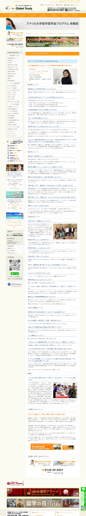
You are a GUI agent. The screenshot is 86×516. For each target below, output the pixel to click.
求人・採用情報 (11, 250)
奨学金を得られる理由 (12, 64)
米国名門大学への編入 (12, 129)
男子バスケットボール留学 (13, 101)
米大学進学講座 (11, 115)
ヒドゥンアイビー (12, 133)
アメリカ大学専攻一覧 (12, 111)
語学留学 (53, 15)
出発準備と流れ (11, 122)
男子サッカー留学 (12, 92)
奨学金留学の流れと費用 (13, 69)
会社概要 (68, 4)
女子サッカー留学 (12, 94)
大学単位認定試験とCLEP (13, 120)
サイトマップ (75, 4)
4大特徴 (9, 62)
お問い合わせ (75, 15)
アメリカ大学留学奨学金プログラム (50, 33)
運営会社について (11, 248)
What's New (60, 4)
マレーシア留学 (32, 15)
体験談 (9, 78)
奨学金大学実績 (11, 71)
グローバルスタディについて (48, 4)
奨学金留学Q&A (11, 80)
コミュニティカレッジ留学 (13, 126)
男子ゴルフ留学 (11, 96)
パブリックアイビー (12, 135)
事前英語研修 (11, 76)
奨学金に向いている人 (12, 67)
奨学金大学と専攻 (12, 73)
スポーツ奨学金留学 (12, 85)
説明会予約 (10, 60)
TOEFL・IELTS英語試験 (13, 113)
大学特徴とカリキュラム (13, 106)
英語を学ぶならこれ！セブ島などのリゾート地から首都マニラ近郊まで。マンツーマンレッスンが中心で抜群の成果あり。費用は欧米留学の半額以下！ (14, 224)
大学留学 (43, 15)
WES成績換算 (11, 117)
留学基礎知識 (10, 246)
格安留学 (64, 15)
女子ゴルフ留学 (11, 99)
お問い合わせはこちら (12, 253)
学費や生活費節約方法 (12, 109)
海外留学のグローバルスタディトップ (34, 33)
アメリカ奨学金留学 (10, 15)
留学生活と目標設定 (12, 124)
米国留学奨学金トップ (12, 58)
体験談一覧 (61, 33)
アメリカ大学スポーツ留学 (13, 90)
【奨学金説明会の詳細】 (15, 188)
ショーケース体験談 (12, 88)
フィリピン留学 (21, 15)
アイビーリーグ (11, 131)
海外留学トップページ (39, 512)
